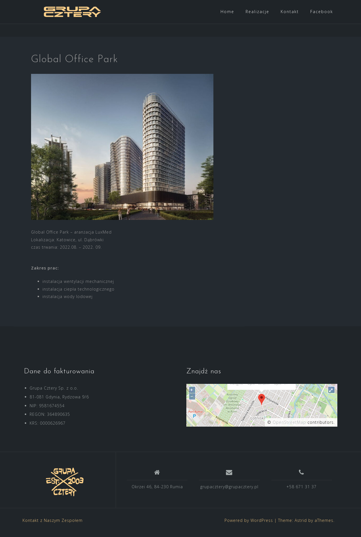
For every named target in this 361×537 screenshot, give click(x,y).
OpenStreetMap (289, 426)
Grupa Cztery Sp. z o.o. (54, 392)
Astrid (301, 524)
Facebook (321, 11)
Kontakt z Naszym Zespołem (53, 524)
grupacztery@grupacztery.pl (229, 491)
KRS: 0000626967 (48, 427)
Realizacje (257, 11)
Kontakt (290, 11)
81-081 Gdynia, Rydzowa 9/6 (59, 401)
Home (227, 11)
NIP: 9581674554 (47, 410)
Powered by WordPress (249, 524)
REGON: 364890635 (50, 418)
